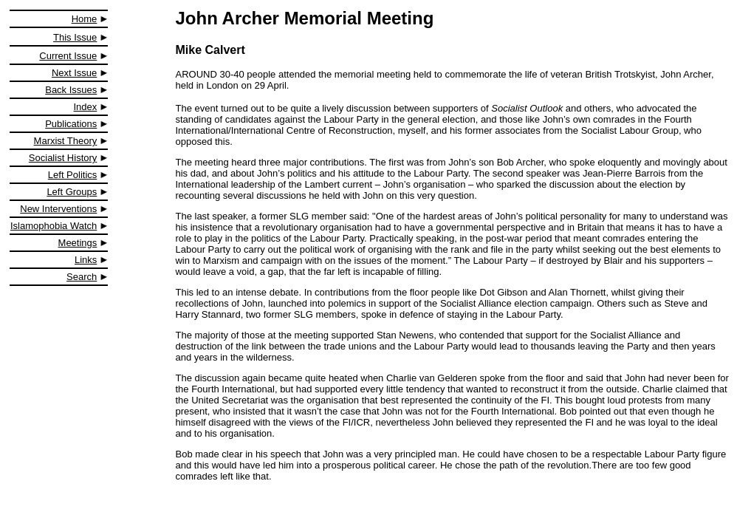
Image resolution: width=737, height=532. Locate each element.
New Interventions (58, 208)
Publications (71, 123)
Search (81, 276)
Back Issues (71, 89)
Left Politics (72, 174)
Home (84, 18)
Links (86, 259)
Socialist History (63, 157)
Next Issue (74, 72)
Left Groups (72, 191)
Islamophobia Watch (53, 225)
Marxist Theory (65, 140)
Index (85, 106)
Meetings (77, 242)
